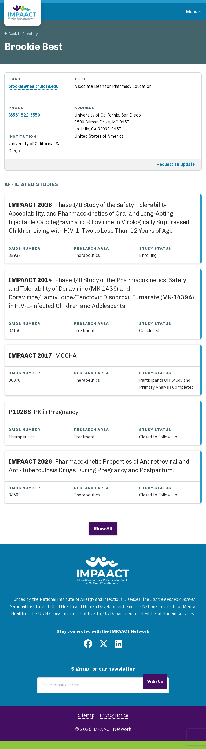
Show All (103, 528)
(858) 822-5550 (24, 115)
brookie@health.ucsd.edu (33, 86)
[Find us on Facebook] (88, 646)
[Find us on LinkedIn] (118, 646)
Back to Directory (23, 34)
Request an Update (176, 165)
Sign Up (155, 681)
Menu (192, 11)
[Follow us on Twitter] (103, 646)
